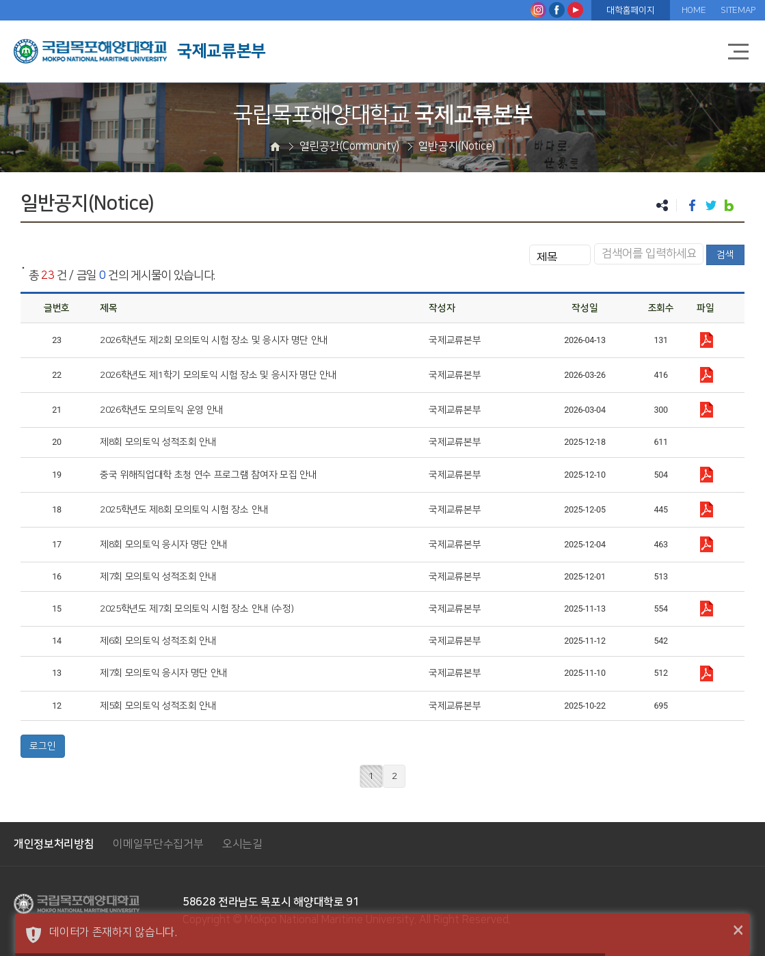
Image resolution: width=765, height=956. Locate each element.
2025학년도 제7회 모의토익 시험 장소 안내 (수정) (196, 608)
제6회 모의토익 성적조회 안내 (158, 641)
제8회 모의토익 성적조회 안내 (158, 442)
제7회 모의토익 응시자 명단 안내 (164, 673)
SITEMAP (738, 10)
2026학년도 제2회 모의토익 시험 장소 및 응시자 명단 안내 (214, 340)
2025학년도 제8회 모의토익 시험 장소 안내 (184, 509)
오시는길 (242, 844)
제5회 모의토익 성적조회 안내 (158, 705)
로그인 (42, 746)
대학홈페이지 (630, 10)
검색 (725, 254)
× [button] (738, 930)
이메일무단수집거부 (158, 844)
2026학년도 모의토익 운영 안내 (162, 410)
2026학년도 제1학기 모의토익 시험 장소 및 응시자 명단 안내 (218, 375)
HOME (694, 10)
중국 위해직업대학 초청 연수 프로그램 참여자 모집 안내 (208, 474)
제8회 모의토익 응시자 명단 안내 (164, 544)
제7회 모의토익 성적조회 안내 (158, 576)
